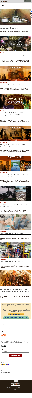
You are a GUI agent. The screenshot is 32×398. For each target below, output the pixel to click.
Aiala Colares (2, 287)
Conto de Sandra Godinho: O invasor (11, 233)
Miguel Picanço (2, 52)
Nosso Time (3, 370)
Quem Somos (3, 368)
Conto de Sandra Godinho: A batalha (11, 261)
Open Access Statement (5, 372)
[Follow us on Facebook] (17, 390)
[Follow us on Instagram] (14, 390)
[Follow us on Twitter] (15, 390)
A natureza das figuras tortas (9, 28)
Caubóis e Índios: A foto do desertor (11, 85)
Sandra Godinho (3, 25)
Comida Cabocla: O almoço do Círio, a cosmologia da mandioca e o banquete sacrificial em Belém (12, 115)
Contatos (2, 374)
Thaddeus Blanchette (3, 82)
